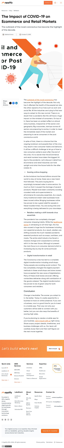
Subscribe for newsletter (50, 431)
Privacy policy (40, 442)
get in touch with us (42, 321)
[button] (56, 3)
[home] (7, 3)
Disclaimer (49, 442)
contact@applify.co (57, 397)
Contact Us (48, 2)
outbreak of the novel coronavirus (40, 100)
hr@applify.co (56, 401)
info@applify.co (58, 406)
